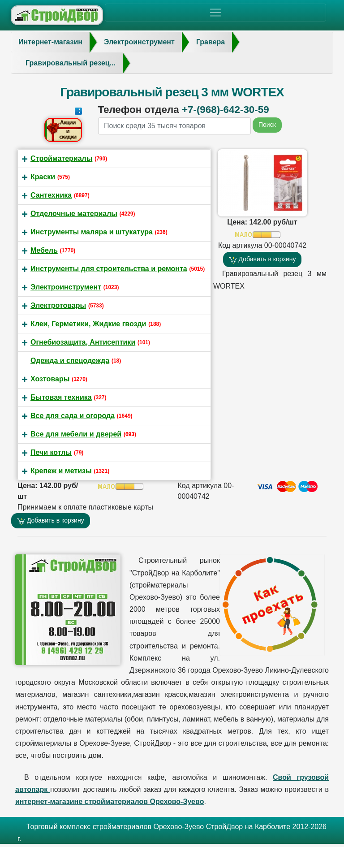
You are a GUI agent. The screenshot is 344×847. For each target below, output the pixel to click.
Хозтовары (49, 379)
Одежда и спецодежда (69, 360)
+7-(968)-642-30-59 (225, 109)
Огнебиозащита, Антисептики (82, 342)
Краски (42, 177)
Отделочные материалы (73, 213)
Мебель (44, 250)
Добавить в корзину (262, 259)
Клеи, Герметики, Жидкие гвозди (88, 324)
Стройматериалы (61, 158)
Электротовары (58, 305)
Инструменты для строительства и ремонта (108, 268)
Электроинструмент (65, 287)
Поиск (267, 124)
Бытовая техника (61, 397)
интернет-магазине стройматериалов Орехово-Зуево (109, 801)
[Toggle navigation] (215, 13)
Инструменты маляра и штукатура (91, 232)
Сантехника (51, 195)
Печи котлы (51, 452)
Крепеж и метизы (61, 471)
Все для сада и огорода (72, 415)
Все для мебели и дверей (75, 434)
